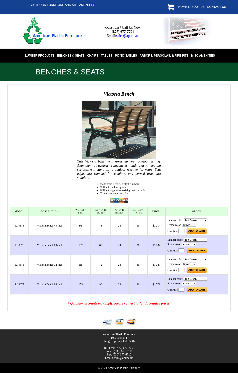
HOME (182, 6)
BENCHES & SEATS (70, 55)
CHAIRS (92, 55)
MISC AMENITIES (203, 55)
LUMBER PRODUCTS (39, 55)
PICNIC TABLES (126, 55)
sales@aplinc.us (127, 36)
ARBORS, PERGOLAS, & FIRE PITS (164, 55)
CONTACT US (216, 6)
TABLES (106, 55)
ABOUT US (197, 6)
